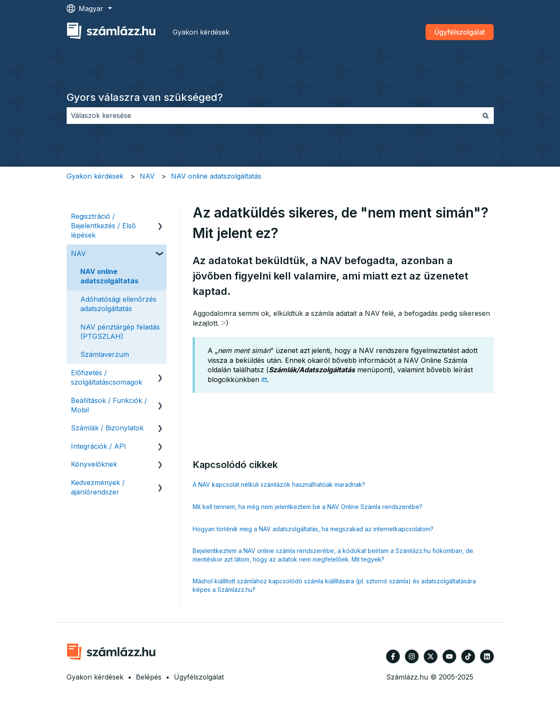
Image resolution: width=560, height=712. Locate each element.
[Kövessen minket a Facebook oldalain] (393, 656)
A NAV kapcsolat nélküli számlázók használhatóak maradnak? (279, 484)
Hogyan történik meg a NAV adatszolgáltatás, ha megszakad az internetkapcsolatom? (313, 529)
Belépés (148, 677)
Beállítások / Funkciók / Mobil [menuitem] (109, 405)
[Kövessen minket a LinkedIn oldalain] (487, 656)
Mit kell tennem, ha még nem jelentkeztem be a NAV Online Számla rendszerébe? (307, 506)
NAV (147, 176)
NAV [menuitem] (78, 253)
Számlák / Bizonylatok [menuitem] (107, 428)
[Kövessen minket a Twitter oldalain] (430, 656)
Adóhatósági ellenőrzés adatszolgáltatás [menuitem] (118, 304)
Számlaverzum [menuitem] (104, 354)
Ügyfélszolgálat (459, 32)
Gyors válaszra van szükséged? (145, 97)
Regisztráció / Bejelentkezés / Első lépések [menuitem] (103, 226)
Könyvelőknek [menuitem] (94, 464)
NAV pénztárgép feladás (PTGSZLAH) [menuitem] (120, 332)
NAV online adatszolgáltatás (216, 176)
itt (264, 379)
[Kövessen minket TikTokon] (468, 656)
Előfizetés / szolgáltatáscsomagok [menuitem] (106, 377)
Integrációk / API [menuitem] (98, 446)
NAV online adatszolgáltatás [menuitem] (109, 276)
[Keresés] (486, 115)
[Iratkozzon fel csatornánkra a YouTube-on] (449, 656)
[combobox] (272, 115)
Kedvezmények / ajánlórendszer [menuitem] (98, 487)
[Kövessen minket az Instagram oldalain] (412, 656)
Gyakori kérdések (201, 32)
